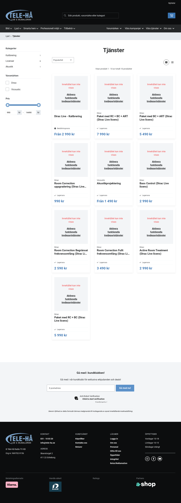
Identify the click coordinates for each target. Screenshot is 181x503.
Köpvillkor (79, 439)
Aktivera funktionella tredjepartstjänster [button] (71, 98)
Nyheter (171, 3)
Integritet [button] (114, 459)
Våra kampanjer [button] (134, 28)
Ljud (17, 28)
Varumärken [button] (113, 28)
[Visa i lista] (172, 62)
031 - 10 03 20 (46, 439)
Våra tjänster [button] (153, 28)
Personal (114, 447)
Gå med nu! (125, 388)
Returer (78, 447)
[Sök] (90, 15)
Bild (9, 28)
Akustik (23, 66)
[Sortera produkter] (63, 60)
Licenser (23, 61)
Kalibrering (23, 55)
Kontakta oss (81, 443)
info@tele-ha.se (47, 443)
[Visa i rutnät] (166, 62)
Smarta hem (30, 28)
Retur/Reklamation (118, 463)
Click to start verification (93, 399)
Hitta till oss (115, 451)
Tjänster (16, 36)
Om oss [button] (169, 28)
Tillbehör (69, 28)
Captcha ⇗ (101, 402)
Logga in (114, 439)
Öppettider (115, 455)
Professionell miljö (51, 28)
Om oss (113, 443)
